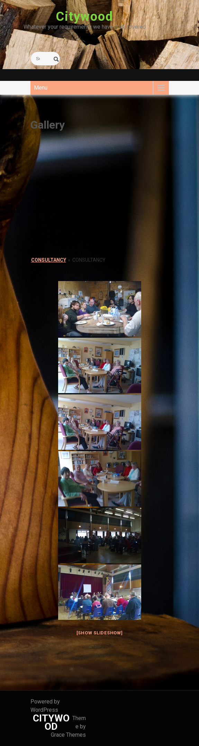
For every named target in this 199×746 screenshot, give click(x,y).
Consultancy (48, 260)
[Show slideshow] (99, 632)
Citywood (84, 16)
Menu (40, 87)
